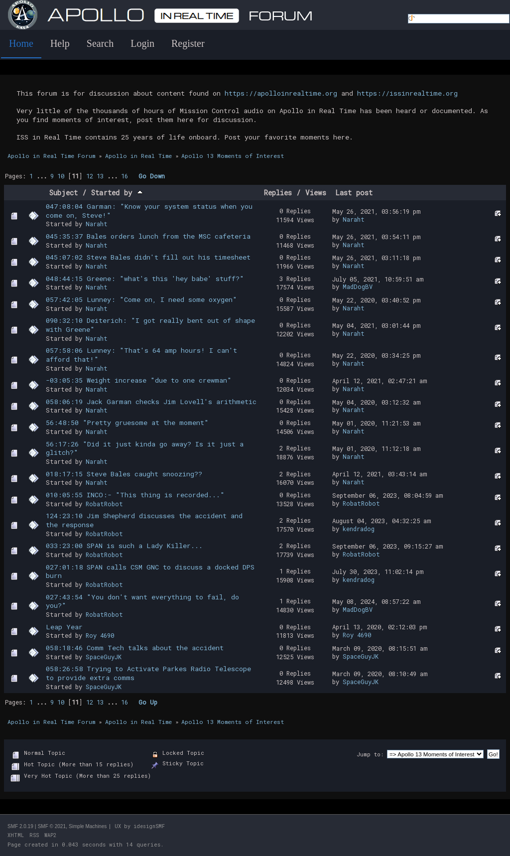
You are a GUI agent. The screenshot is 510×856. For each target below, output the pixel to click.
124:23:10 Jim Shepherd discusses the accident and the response (144, 520)
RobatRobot (104, 504)
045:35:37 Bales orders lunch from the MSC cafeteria (148, 236)
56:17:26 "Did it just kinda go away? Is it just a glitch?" (145, 448)
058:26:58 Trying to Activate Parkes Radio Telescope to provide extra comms (148, 673)
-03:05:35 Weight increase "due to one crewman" (139, 380)
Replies (278, 192)
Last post (354, 192)
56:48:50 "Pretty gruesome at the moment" (127, 422)
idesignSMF (149, 826)
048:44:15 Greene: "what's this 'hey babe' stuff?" (145, 278)
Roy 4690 (100, 635)
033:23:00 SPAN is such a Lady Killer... (124, 545)
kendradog (359, 529)
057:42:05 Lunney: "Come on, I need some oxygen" (141, 299)
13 (100, 176)
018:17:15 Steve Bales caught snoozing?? (124, 473)
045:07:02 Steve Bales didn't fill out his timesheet (148, 257)
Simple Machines (88, 826)
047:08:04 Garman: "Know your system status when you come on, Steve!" (149, 211)
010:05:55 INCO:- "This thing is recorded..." (135, 494)
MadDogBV (358, 286)
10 (60, 176)
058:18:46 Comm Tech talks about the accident (135, 647)
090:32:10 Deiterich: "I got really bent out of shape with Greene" (150, 325)
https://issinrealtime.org (407, 93)
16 (124, 176)
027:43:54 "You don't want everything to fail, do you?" (142, 601)
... (43, 176)
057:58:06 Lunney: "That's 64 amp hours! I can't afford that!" (141, 355)
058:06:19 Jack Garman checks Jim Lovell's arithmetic (151, 401)
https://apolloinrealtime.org (281, 93)
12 (89, 176)
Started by (117, 192)
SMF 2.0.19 (20, 826)
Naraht (97, 224)
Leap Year (64, 626)
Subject (63, 192)
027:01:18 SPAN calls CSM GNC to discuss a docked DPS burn (150, 571)
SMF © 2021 (52, 826)
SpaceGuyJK (104, 657)
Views (315, 192)
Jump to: (370, 754)
